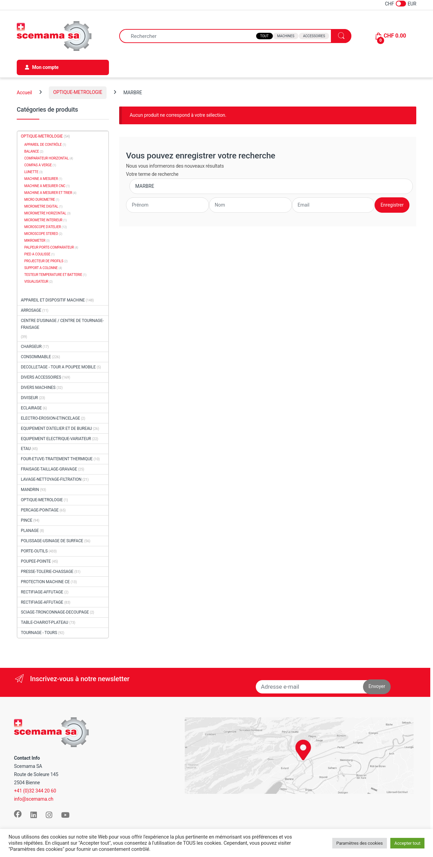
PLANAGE (30, 530)
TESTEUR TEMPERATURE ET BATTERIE (53, 275)
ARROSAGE (31, 310)
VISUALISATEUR (36, 281)
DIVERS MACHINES (38, 387)
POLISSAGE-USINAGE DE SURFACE (52, 540)
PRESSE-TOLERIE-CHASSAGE (47, 571)
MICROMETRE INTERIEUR (43, 220)
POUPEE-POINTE (36, 561)
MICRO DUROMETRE (39, 199)
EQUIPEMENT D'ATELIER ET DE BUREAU (56, 428)
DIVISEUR (29, 397)
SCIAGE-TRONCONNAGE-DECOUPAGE (55, 612)
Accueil (24, 92)
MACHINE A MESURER (41, 179)
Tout (264, 36)
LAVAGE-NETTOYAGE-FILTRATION (51, 479)
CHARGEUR (31, 346)
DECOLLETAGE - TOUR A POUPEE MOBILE (58, 367)
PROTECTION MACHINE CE (45, 581)
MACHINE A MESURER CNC (45, 186)
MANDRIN (30, 489)
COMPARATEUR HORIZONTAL (46, 158)
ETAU (26, 448)
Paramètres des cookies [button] (359, 843)
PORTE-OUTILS (34, 551)
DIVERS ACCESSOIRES (41, 377)
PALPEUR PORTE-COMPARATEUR (49, 247)
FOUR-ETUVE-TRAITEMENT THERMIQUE (57, 458)
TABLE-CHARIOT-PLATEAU (44, 622)
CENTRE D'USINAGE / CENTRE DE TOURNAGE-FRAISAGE (62, 324)
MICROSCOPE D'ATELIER (42, 227)
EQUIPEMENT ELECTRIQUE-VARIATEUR (56, 438)
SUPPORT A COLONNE (41, 268)
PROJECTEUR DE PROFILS (43, 261)
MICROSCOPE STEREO (41, 234)
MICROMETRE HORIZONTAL (45, 213)
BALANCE (31, 151)
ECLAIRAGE (31, 408)
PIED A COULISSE (37, 254)
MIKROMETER (34, 240)
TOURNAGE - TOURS (39, 632)
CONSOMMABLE (36, 356)
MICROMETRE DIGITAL (41, 206)
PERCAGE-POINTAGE (39, 510)
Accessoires (314, 36)
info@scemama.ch (33, 799)
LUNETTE (31, 172)
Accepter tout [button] (407, 843)
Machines (285, 36)
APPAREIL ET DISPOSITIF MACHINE (53, 300)
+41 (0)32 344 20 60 (35, 790)
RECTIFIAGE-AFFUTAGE (42, 592)
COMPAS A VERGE (38, 165)
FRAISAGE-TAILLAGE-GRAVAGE (49, 469)
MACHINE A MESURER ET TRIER (48, 193)
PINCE (26, 520)
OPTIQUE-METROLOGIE (77, 92)
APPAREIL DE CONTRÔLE (43, 144)
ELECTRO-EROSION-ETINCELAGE (50, 418)
